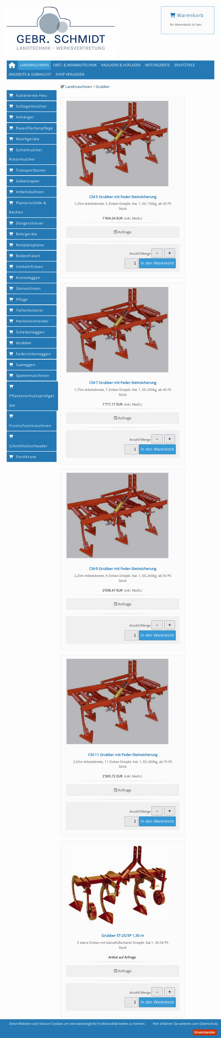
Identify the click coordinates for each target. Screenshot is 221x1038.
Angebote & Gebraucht (30, 74)
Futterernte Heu (28, 95)
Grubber (103, 86)
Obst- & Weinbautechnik (75, 65)
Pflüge (18, 299)
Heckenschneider (29, 320)
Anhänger (21, 117)
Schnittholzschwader (28, 441)
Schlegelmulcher (28, 106)
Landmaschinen (34, 65)
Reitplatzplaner (27, 244)
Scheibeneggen (26, 332)
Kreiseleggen (24, 277)
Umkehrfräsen (26, 266)
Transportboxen (27, 170)
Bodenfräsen (24, 255)
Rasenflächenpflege (31, 128)
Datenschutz (138, 1010)
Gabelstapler (24, 180)
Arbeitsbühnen (26, 191)
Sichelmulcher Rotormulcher (26, 154)
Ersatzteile (184, 65)
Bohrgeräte (23, 233)
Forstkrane (22, 456)
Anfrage (98, 204)
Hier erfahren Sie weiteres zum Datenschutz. (186, 1023)
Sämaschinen (25, 288)
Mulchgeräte (24, 138)
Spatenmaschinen (29, 375)
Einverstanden (204, 1032)
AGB (75, 1010)
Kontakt (91, 1010)
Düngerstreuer (26, 223)
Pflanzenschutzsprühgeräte (32, 396)
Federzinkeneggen (30, 353)
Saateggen (22, 364)
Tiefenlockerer (26, 310)
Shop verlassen (70, 74)
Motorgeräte (157, 65)
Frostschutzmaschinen (30, 421)
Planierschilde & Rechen (27, 207)
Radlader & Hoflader (120, 65)
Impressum (113, 1010)
